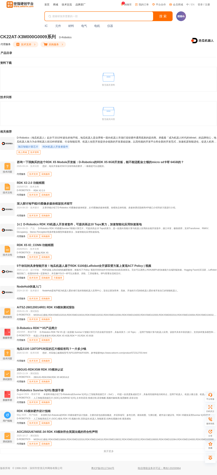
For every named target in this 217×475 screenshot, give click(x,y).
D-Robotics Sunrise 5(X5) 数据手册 (40, 390)
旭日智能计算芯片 (28, 146)
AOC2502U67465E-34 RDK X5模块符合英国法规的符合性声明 (57, 431)
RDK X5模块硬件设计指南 (34, 411)
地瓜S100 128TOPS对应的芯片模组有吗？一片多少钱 (51, 348)
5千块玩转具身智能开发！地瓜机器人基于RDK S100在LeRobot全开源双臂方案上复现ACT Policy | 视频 (84, 265)
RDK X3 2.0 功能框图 (31, 182)
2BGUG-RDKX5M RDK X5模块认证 (40, 369)
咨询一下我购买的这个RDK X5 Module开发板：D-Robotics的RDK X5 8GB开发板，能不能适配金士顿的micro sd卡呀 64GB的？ (100, 162)
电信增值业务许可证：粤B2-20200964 (159, 468)
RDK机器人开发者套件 (55, 146)
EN (192, 4)
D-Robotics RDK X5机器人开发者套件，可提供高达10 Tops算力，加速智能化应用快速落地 (79, 224)
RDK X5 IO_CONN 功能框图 (35, 245)
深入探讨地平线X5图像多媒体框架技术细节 (44, 203)
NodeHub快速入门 (29, 286)
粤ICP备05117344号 (102, 468)
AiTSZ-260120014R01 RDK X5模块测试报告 (46, 307)
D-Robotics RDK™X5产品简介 (37, 328)
